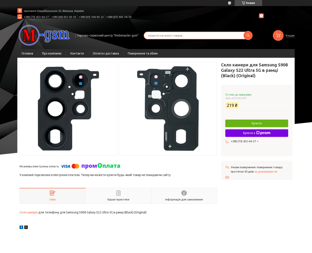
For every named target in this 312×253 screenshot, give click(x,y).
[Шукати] (248, 35)
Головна (27, 53)
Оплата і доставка (106, 53)
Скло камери (29, 212)
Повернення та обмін (143, 53)
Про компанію (52, 53)
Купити (257, 123)
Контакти (77, 53)
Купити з (256, 133)
